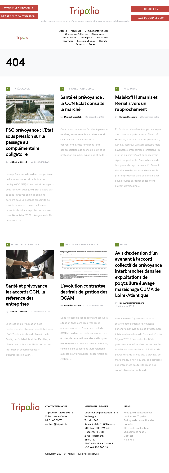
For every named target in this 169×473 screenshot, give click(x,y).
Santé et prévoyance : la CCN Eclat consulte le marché (82, 103)
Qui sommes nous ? (135, 432)
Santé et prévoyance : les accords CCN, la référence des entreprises (28, 295)
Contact (128, 435)
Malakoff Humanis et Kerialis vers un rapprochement (136, 103)
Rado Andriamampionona (131, 303)
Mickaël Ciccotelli (18, 162)
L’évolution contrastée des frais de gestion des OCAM (83, 292)
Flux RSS (129, 439)
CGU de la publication (136, 428)
